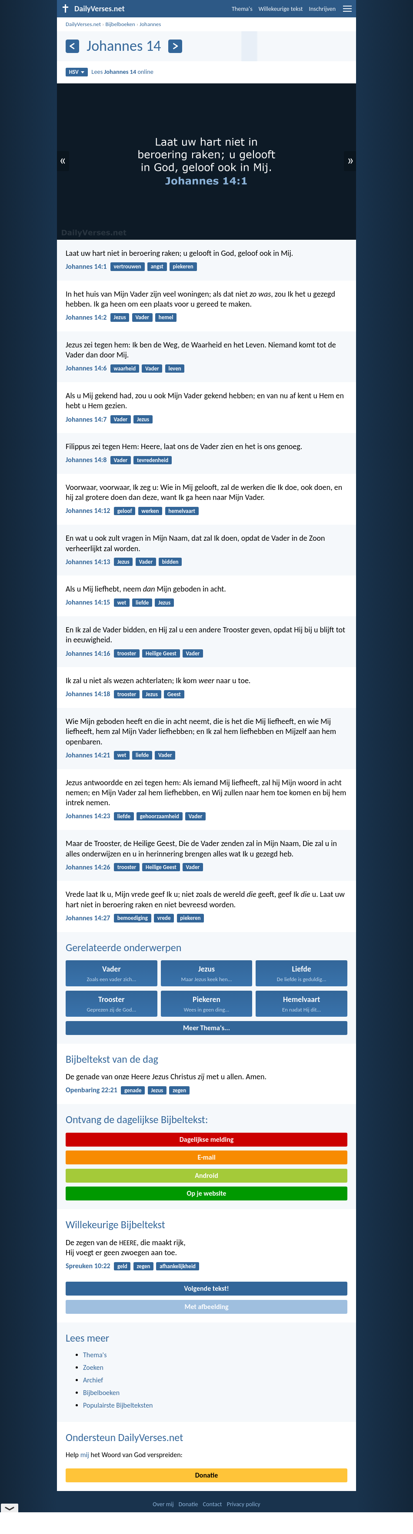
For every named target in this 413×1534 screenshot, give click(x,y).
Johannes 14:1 (86, 266)
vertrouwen (127, 266)
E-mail (206, 1157)
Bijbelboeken (120, 24)
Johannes (150, 24)
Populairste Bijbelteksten (118, 1405)
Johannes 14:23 (88, 816)
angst (157, 266)
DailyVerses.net (83, 24)
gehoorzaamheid (159, 816)
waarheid (125, 368)
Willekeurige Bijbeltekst (115, 1224)
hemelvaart (181, 511)
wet (122, 602)
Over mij (163, 1504)
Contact (212, 1504)
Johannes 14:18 (88, 694)
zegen (179, 1090)
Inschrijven (322, 9)
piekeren (183, 266)
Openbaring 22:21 (91, 1090)
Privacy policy (243, 1504)
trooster (127, 653)
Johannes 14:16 (88, 653)
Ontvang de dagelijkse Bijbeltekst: (137, 1119)
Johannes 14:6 (86, 368)
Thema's (242, 9)
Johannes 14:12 (88, 510)
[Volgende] (175, 46)
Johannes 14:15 (88, 602)
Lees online (122, 72)
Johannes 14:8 (86, 460)
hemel (166, 317)
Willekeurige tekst (281, 9)
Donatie (206, 1475)
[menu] (347, 12)
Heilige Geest (161, 653)
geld (122, 1266)
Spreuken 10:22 (88, 1266)
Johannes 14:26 (88, 867)
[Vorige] (72, 46)
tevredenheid (152, 460)
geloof (124, 511)
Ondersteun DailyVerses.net (124, 1437)
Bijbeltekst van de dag (112, 1059)
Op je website (206, 1193)
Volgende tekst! (206, 1288)
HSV (76, 72)
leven (174, 368)
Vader (142, 317)
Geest (174, 694)
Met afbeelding (206, 1307)
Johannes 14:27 (88, 918)
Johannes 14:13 (88, 562)
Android (206, 1175)
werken (150, 511)
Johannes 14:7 (86, 419)
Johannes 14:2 (86, 317)
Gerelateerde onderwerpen (123, 947)
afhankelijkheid (178, 1266)
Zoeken (93, 1367)
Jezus (120, 317)
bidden (170, 562)
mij (84, 1455)
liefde (142, 602)
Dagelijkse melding (207, 1139)
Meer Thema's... (206, 1028)
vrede (164, 918)
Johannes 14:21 (88, 755)
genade (132, 1090)
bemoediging (132, 918)
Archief (93, 1380)
